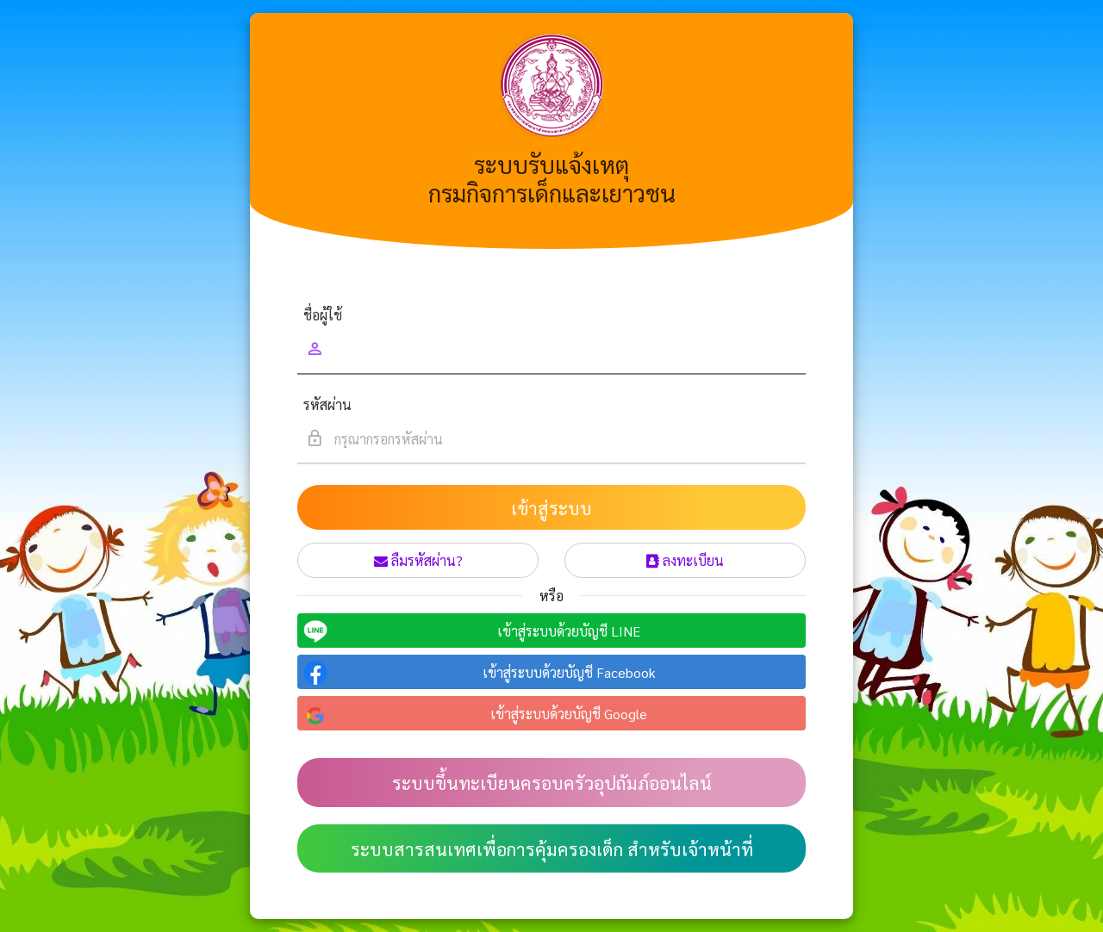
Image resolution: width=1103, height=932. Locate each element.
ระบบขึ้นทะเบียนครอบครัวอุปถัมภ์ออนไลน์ (552, 782)
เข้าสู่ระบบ (551, 507)
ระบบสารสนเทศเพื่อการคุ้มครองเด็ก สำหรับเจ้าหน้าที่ (552, 849)
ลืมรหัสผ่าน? (418, 560)
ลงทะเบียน (685, 560)
